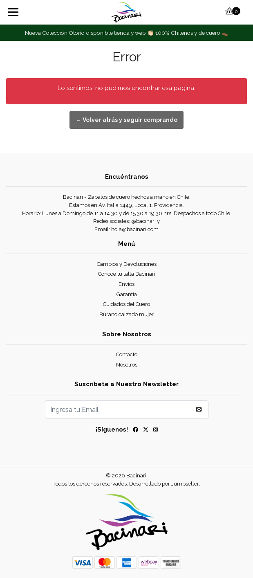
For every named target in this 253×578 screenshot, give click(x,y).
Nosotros (126, 365)
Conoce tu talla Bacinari (126, 274)
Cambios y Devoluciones (127, 264)
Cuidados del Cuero (126, 304)
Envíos (126, 284)
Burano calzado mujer (126, 314)
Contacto (126, 354)
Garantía (126, 294)
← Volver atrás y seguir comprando (126, 120)
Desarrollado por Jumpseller (164, 484)
